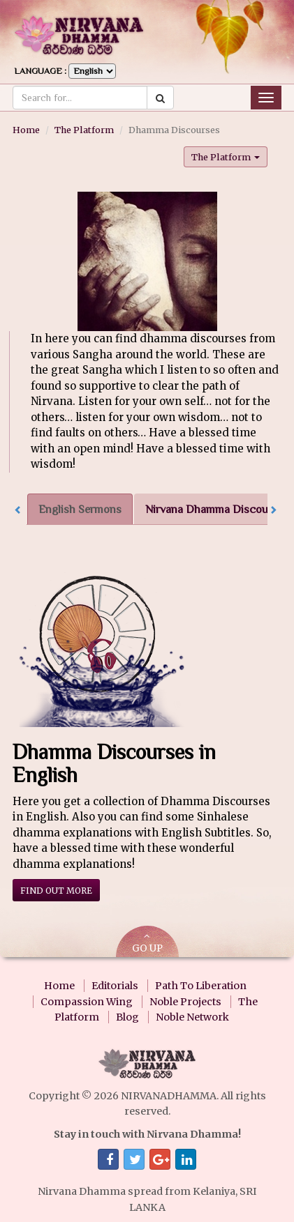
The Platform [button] (225, 156)
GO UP (147, 942)
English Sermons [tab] (80, 509)
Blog (127, 1017)
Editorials (114, 985)
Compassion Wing (87, 1001)
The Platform (84, 129)
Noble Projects (185, 1001)
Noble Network (192, 1017)
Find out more (56, 890)
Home (26, 129)
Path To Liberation (201, 985)
